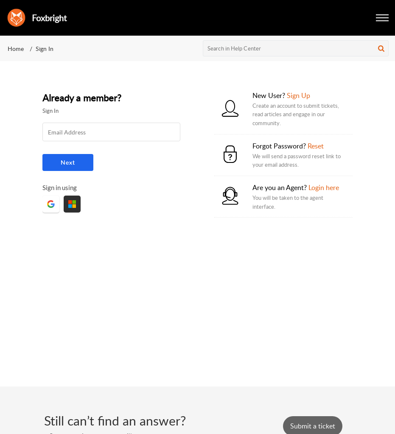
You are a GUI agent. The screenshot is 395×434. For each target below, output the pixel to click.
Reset (316, 146)
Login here (323, 187)
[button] (381, 48)
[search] (296, 48)
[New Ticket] (312, 426)
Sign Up (298, 95)
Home (16, 49)
